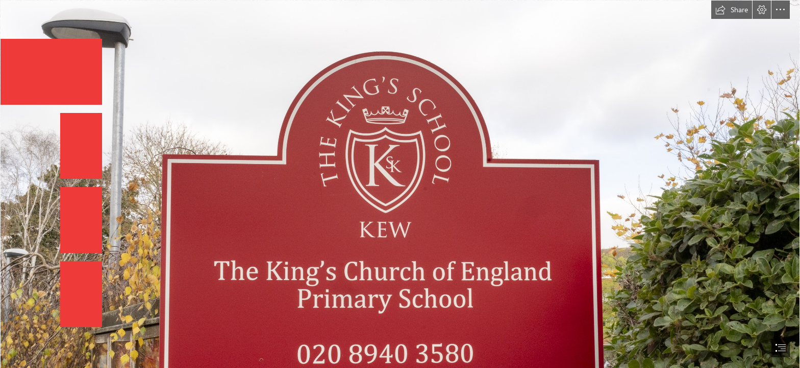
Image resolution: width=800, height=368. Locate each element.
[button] (731, 10)
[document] (400, 184)
